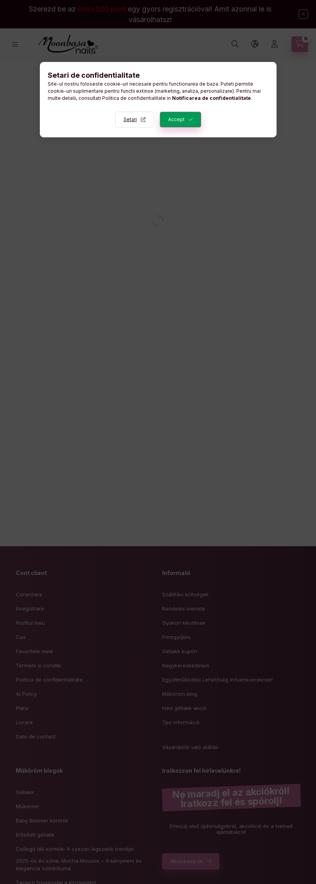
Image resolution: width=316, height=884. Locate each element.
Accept (176, 119)
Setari (130, 119)
